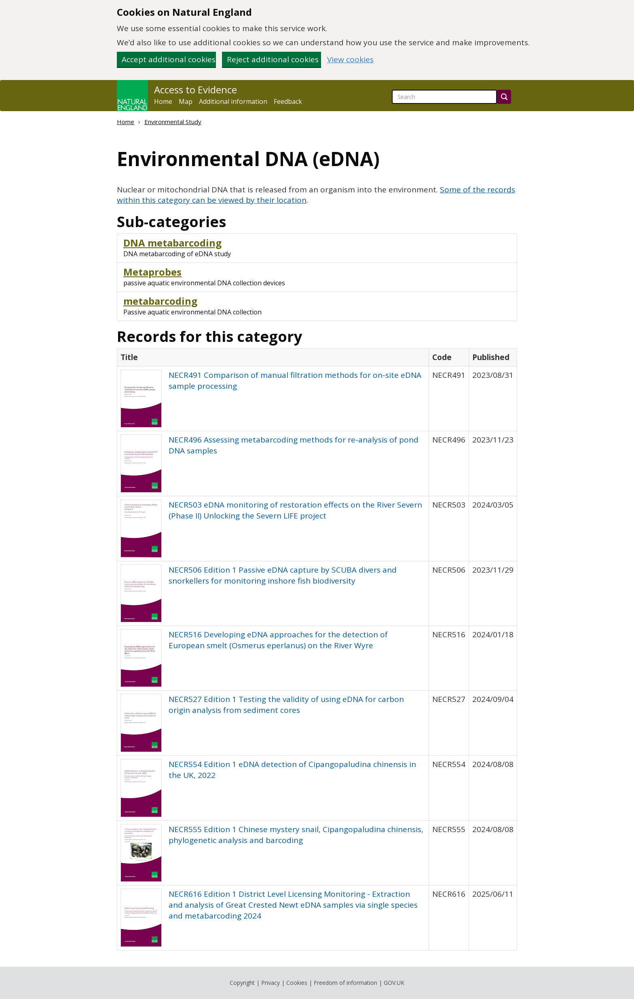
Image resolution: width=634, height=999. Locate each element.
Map (185, 101)
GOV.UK (394, 982)
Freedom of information (345, 982)
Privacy (270, 982)
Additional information (233, 101)
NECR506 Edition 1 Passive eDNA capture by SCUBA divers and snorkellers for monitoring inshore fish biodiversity (283, 575)
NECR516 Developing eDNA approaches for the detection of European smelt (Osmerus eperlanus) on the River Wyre (278, 640)
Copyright (242, 982)
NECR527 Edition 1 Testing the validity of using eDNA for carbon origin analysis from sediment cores (286, 704)
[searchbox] (444, 97)
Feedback (288, 101)
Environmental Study (172, 122)
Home (163, 101)
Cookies (296, 982)
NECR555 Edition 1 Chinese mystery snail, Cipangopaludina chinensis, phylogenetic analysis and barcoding (296, 834)
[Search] (504, 97)
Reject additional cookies (273, 59)
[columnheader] (273, 357)
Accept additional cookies (169, 59)
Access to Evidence (195, 90)
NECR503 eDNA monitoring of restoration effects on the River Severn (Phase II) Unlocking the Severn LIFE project (295, 510)
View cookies (350, 59)
